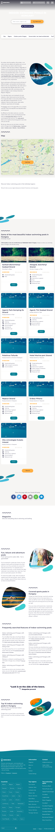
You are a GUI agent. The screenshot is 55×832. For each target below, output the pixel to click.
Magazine (31, 762)
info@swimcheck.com (47, 762)
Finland (4, 792)
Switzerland (19, 811)
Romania (4, 811)
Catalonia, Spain (32, 787)
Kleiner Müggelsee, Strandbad (46, 802)
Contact (31, 770)
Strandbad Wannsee (47, 808)
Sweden (11, 811)
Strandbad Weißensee (47, 811)
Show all (28, 470)
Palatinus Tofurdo (10, 355)
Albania (4, 784)
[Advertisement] (27, 50)
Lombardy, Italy (32, 790)
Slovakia (4, 815)
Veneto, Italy (32, 793)
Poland (10, 807)
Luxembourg (5, 803)
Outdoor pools (8, 127)
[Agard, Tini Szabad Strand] (41, 300)
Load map (27, 162)
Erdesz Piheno (36, 399)
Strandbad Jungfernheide (45, 796)
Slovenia (11, 815)
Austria (4, 807)
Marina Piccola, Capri (47, 788)
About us (31, 765)
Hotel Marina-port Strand (41, 355)
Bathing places (17, 126)
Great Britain (5, 796)
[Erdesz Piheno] (41, 389)
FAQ (30, 768)
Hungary (27, 10)
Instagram (14, 773)
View (13, 284)
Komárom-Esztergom (17, 357)
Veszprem (41, 357)
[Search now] (37, 21)
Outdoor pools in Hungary (20, 36)
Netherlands (20, 803)
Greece (17, 792)
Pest (41, 269)
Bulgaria (18, 784)
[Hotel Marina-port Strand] (41, 345)
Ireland (13, 796)
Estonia (19, 788)
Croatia (4, 799)
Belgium (11, 784)
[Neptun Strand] (13, 389)
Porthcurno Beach (46, 786)
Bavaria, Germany (33, 795)
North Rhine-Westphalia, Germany (34, 800)
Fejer (13, 314)
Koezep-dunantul (6, 314)
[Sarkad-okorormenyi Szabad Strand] (13, 255)
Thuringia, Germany (33, 812)
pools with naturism (44, 664)
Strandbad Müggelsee (47, 806)
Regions (10, 36)
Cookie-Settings (32, 773)
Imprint (34, 828)
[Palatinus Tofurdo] (13, 345)
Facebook (8, 773)
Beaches (14, 127)
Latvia (10, 799)
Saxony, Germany (33, 810)
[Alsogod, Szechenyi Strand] (41, 255)
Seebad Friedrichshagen (48, 791)
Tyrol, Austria (32, 784)
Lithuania (17, 799)
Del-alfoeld (5, 269)
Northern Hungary (34, 269)
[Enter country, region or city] (21, 21)
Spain (18, 815)
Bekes (10, 269)
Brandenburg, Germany (34, 807)
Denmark (4, 788)
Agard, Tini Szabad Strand (41, 310)
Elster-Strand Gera (46, 820)
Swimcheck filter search (11, 116)
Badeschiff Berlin (46, 814)
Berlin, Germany (32, 804)
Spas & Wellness (21, 127)
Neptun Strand (8, 399)
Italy (19, 796)
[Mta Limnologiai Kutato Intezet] (13, 430)
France (10, 792)
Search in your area (27, 26)
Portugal (18, 807)
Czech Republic (5, 819)
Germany (12, 788)
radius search (21, 118)
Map (4, 36)
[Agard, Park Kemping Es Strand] (13, 300)
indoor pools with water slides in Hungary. (14, 642)
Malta (13, 803)
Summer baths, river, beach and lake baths (39, 36)
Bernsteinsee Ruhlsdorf (47, 817)
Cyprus (22, 819)
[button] (25, 2)
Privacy (40, 828)
